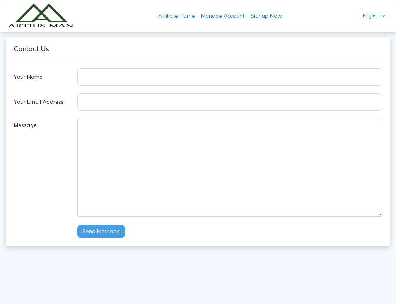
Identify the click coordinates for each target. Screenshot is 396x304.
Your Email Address (39, 101)
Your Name (28, 76)
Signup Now (266, 15)
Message (25, 125)
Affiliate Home (176, 15)
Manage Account (222, 15)
